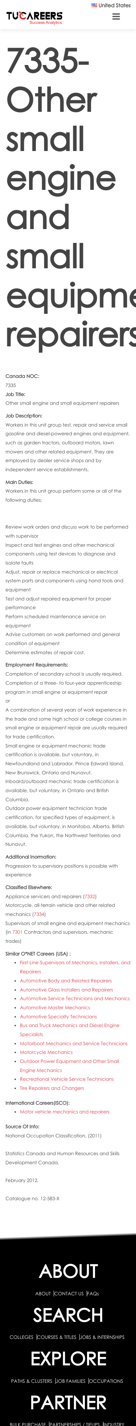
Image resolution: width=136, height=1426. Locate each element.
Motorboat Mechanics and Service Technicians (74, 1043)
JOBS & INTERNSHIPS (102, 1337)
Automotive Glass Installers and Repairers (66, 990)
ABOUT (42, 1293)
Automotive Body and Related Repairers (66, 980)
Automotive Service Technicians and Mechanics (75, 998)
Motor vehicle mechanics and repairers (65, 1112)
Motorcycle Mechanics (46, 1052)
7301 (17, 932)
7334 (39, 914)
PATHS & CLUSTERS (32, 1381)
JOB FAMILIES (71, 1381)
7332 (90, 896)
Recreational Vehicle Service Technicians (67, 1079)
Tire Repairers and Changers (52, 1088)
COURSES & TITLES (57, 1337)
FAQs (93, 1293)
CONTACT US (68, 1293)
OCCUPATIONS (106, 1381)
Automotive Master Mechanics (55, 1007)
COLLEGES (21, 1337)
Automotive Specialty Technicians (58, 1016)
